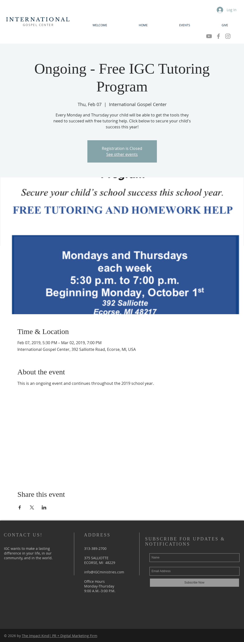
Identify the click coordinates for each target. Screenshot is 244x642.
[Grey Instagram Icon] (227, 36)
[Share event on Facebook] (19, 507)
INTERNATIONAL (38, 19)
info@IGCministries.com (104, 572)
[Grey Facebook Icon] (218, 36)
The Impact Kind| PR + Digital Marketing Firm (59, 635)
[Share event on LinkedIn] (44, 507)
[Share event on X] (32, 507)
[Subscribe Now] (194, 582)
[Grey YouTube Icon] (209, 36)
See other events (122, 154)
